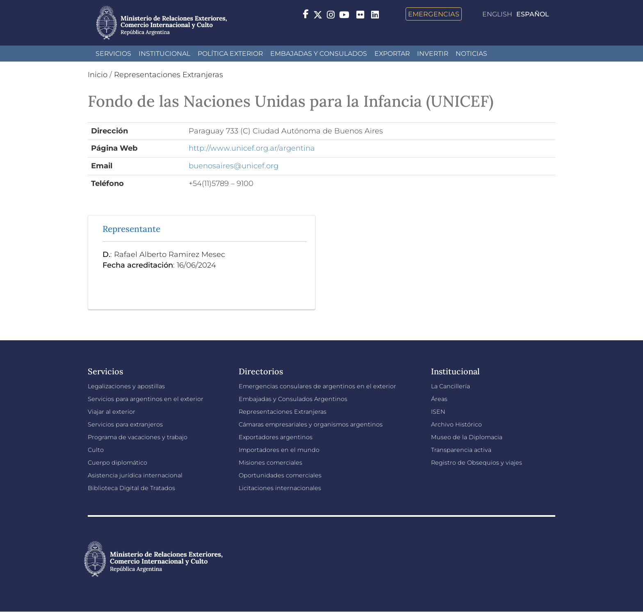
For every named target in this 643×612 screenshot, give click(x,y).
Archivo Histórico (456, 424)
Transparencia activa (461, 450)
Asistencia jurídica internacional (135, 475)
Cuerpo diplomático (117, 462)
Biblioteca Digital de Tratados (131, 488)
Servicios (113, 53)
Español (532, 14)
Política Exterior (230, 53)
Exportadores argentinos (275, 437)
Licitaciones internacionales (280, 488)
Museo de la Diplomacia (466, 437)
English (497, 14)
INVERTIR (432, 53)
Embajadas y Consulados (318, 53)
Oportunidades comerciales (280, 475)
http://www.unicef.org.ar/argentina (252, 148)
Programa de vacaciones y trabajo (137, 437)
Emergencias (433, 14)
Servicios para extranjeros (125, 424)
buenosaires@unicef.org (233, 165)
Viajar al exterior (111, 411)
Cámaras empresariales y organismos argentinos (311, 424)
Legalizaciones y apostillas (126, 386)
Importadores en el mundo (279, 450)
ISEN (438, 411)
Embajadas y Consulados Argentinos (293, 399)
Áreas (439, 399)
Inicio (97, 74)
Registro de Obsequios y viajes (476, 462)
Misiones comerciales (270, 462)
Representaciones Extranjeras (168, 74)
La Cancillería (450, 386)
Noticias (471, 53)
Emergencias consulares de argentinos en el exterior (317, 386)
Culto (96, 450)
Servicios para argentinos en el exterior (145, 399)
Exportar (392, 53)
